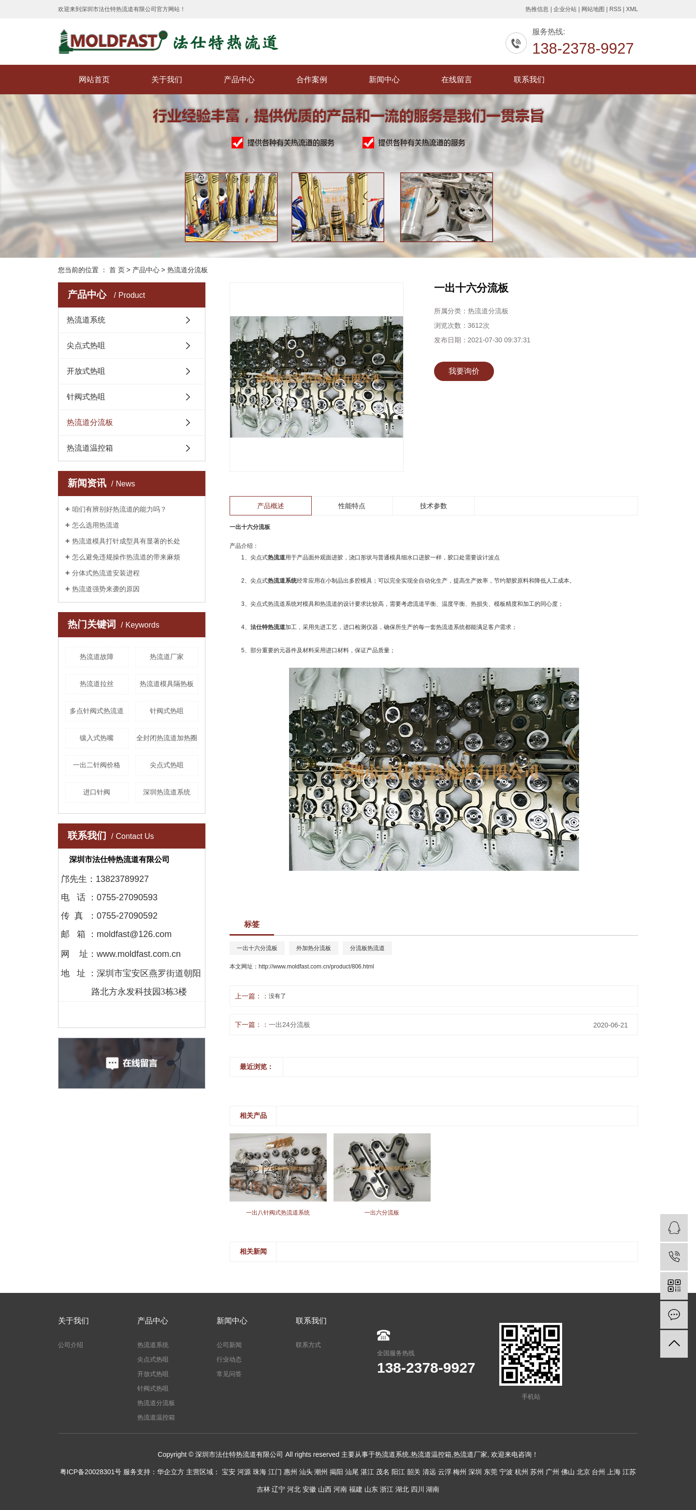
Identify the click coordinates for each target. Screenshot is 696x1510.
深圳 (475, 1472)
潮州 (321, 1472)
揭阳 (336, 1472)
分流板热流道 (367, 948)
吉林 (263, 1489)
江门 (275, 1472)
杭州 (521, 1472)
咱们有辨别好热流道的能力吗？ (119, 509)
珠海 (259, 1472)
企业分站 (565, 9)
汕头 (306, 1472)
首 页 (117, 270)
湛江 (367, 1472)
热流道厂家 (167, 656)
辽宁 (278, 1489)
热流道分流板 (187, 270)
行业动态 (229, 1359)
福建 (355, 1489)
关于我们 (166, 79)
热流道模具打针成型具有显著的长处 (126, 541)
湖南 (432, 1489)
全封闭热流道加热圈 (166, 738)
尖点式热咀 (86, 345)
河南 (340, 1489)
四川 (417, 1489)
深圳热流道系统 (166, 792)
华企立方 (170, 1472)
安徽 (309, 1489)
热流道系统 (86, 320)
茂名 (383, 1472)
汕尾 (352, 1472)
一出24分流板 (289, 1024)
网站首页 (94, 79)
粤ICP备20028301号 (91, 1472)
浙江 (386, 1489)
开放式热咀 (86, 371)
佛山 (568, 1472)
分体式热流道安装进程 (106, 573)
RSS (615, 9)
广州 (552, 1472)
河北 (294, 1489)
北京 (583, 1472)
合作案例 (311, 79)
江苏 (629, 1472)
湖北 (402, 1489)
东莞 (490, 1472)
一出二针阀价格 (96, 765)
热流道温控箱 (90, 448)
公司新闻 (229, 1345)
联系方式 (308, 1345)
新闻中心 (384, 79)
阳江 (398, 1472)
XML (632, 9)
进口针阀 (96, 792)
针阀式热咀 (86, 397)
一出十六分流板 (257, 948)
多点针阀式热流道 (97, 711)
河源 (244, 1472)
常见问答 (229, 1374)
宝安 (228, 1472)
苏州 (537, 1472)
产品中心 (239, 79)
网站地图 (593, 9)
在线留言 (456, 79)
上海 (614, 1472)
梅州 (459, 1472)
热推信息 (537, 9)
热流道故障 (97, 656)
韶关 (413, 1472)
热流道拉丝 (97, 684)
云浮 (444, 1472)
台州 (598, 1472)
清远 (429, 1472)
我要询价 (464, 371)
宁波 (506, 1472)
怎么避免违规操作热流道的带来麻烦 (126, 557)
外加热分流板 (313, 948)
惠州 (290, 1472)
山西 (325, 1489)
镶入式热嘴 (97, 738)
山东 (371, 1489)
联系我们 (529, 79)
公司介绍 (70, 1345)
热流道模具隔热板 (167, 684)
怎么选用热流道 (95, 525)
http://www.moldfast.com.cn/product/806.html (316, 966)
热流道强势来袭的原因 (106, 589)
